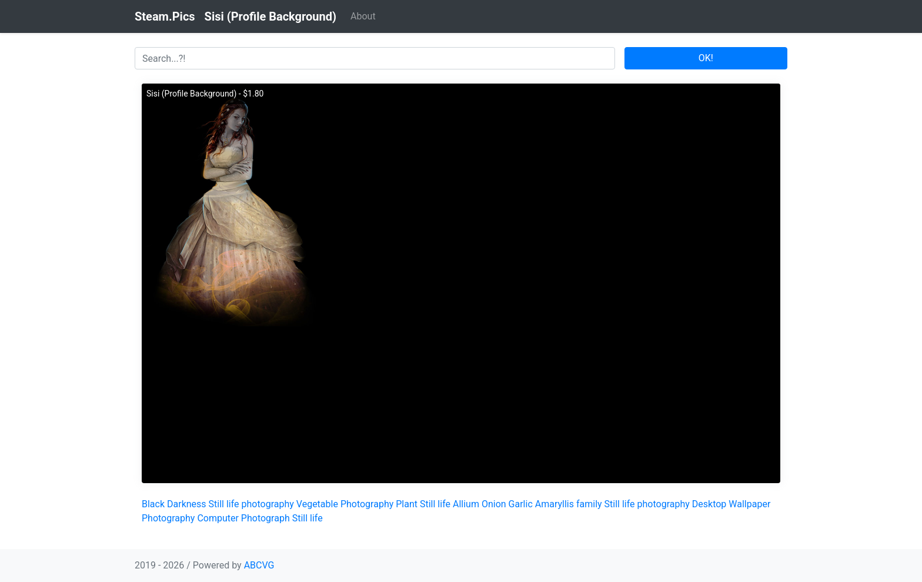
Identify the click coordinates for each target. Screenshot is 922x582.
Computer (218, 518)
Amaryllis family (568, 504)
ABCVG (259, 565)
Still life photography (251, 504)
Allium (466, 504)
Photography (366, 504)
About (363, 16)
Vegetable (317, 504)
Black (153, 504)
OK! (706, 58)
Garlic (521, 504)
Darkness (186, 504)
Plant (406, 504)
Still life (435, 504)
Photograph (265, 518)
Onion (494, 504)
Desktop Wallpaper (731, 504)
